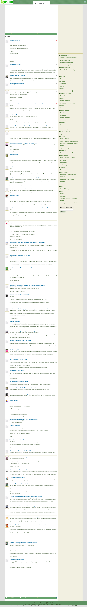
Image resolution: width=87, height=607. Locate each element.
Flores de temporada (66, 95)
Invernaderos (64, 162)
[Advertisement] (31, 19)
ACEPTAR (74, 605)
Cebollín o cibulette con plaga (16, 114)
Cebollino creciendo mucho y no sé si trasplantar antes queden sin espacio (26, 177)
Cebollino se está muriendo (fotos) (17, 222)
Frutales (62, 76)
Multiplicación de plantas (67, 179)
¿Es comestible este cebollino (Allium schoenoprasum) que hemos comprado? (27, 506)
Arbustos (62, 81)
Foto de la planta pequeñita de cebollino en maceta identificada (24, 387)
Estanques (63, 150)
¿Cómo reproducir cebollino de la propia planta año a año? (23, 457)
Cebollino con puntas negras (16, 166)
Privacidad (50, 603)
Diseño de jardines (65, 60)
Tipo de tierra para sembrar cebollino (18, 439)
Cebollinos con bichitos (15, 321)
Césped (62, 105)
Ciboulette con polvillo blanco (16, 349)
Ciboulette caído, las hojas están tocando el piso (20, 340)
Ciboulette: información (15, 40)
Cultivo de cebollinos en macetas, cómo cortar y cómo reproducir (24, 91)
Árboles (62, 74)
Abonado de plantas (65, 129)
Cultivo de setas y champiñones (69, 141)
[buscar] (41, 3)
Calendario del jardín (66, 65)
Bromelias (63, 120)
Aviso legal (43, 603)
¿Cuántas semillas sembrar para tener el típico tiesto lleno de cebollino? (26, 496)
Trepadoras (63, 83)
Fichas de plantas (65, 67)
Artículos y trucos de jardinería (68, 57)
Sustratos (63, 196)
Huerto (62, 108)
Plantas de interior (65, 110)
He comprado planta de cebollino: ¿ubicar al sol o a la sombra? (24, 419)
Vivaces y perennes (65, 93)
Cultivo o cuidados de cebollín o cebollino (19, 381)
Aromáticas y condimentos (67, 103)
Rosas (62, 86)
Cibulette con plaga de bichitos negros (18, 359)
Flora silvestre (64, 155)
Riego (62, 186)
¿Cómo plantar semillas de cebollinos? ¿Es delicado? (21, 450)
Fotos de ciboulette (14, 400)
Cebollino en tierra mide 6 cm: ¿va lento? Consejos (21, 189)
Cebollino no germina (14, 195)
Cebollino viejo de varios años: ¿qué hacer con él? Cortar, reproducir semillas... (27, 285)
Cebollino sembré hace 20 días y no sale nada (20, 255)
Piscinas (62, 181)
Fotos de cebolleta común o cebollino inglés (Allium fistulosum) (24, 394)
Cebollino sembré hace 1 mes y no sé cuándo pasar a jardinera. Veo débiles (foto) (28, 242)
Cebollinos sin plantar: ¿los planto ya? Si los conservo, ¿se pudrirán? (25, 331)
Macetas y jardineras (66, 170)
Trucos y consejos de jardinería (68, 203)
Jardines (62, 167)
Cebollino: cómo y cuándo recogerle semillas (20, 294)
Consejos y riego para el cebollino (17, 75)
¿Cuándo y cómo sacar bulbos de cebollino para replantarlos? (23, 483)
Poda (61, 184)
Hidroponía (63, 160)
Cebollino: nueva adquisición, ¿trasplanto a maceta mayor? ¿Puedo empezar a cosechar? (30, 308)
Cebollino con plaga (14, 154)
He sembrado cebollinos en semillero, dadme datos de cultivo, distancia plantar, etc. (28, 103)
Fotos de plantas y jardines (67, 157)
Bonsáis (62, 112)
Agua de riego (64, 134)
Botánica (62, 136)
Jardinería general (65, 165)
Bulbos (62, 98)
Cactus (62, 88)
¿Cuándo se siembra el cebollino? (17, 477)
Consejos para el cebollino (15, 64)
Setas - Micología (65, 189)
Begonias (62, 125)
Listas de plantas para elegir (68, 69)
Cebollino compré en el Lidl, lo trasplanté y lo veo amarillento (23, 143)
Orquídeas (63, 115)
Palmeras (62, 78)
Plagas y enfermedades (66, 62)
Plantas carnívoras (65, 117)
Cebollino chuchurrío (14, 132)
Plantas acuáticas (65, 100)
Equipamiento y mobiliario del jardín (70, 148)
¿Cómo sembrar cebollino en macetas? (18, 469)
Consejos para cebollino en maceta (17, 370)
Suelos (62, 193)
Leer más (67, 605)
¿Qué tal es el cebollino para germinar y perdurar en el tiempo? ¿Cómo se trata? (28, 524)
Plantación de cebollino (15, 425)
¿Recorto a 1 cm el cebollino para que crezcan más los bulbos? (24, 542)
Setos (61, 191)
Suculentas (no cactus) (66, 91)
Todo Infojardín (64, 55)
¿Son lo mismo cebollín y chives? (17, 559)
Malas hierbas (64, 172)
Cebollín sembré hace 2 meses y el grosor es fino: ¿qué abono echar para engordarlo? (29, 125)
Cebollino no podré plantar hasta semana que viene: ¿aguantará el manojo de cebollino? (29, 207)
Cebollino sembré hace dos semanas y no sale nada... (21, 267)
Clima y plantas (64, 138)
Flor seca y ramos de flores (67, 153)
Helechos (62, 122)
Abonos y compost (65, 131)
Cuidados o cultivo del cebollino (17, 83)
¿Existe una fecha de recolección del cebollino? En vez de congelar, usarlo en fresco (28, 517)
